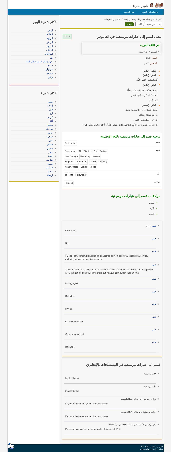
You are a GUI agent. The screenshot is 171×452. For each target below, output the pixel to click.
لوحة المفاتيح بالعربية (149, 12)
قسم (153, 226)
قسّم (153, 279)
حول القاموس (128, 12)
